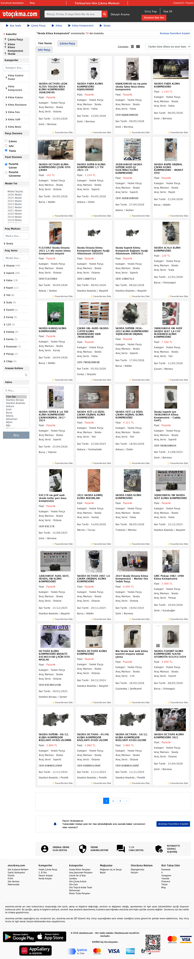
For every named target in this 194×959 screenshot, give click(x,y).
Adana (16, 415)
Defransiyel (74, 890)
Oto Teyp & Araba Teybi (80, 887)
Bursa (16, 412)
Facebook (166, 869)
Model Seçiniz (16, 191)
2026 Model (16, 194)
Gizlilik (11, 875)
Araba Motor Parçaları (79, 869)
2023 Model (16, 204)
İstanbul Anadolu (16, 403)
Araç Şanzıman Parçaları (81, 872)
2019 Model (16, 217)
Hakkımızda (13, 884)
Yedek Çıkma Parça (48, 869)
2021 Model (16, 210)
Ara (16, 435)
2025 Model (16, 197)
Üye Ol (167, 11)
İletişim (134, 872)
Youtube (165, 878)
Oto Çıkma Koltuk (77, 881)
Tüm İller (16, 396)
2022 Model (16, 207)
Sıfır (11, 146)
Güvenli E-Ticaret (183, 2)
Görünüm (123, 46)
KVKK (10, 878)
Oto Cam (73, 884)
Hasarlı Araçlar (46, 875)
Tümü (12, 150)
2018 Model (16, 220)
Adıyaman (16, 419)
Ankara (16, 406)
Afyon (16, 422)
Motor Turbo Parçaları (79, 893)
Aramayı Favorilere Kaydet (174, 33)
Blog (32, 2)
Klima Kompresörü (80, 25)
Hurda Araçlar (45, 878)
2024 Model (16, 201)
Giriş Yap (151, 11)
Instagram (166, 875)
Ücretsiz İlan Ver (154, 17)
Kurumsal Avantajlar (12, 2)
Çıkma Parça (36, 25)
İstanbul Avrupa (16, 400)
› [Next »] (126, 800)
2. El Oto (43, 872)
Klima (57, 25)
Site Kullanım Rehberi (18, 869)
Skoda (105, 25)
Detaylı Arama (120, 14)
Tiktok (164, 884)
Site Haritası (13, 881)
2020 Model (16, 213)
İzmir (16, 409)
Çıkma (13, 141)
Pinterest (165, 881)
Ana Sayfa (13, 25)
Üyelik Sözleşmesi (16, 872)
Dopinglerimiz (137, 869)
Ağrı (16, 425)
